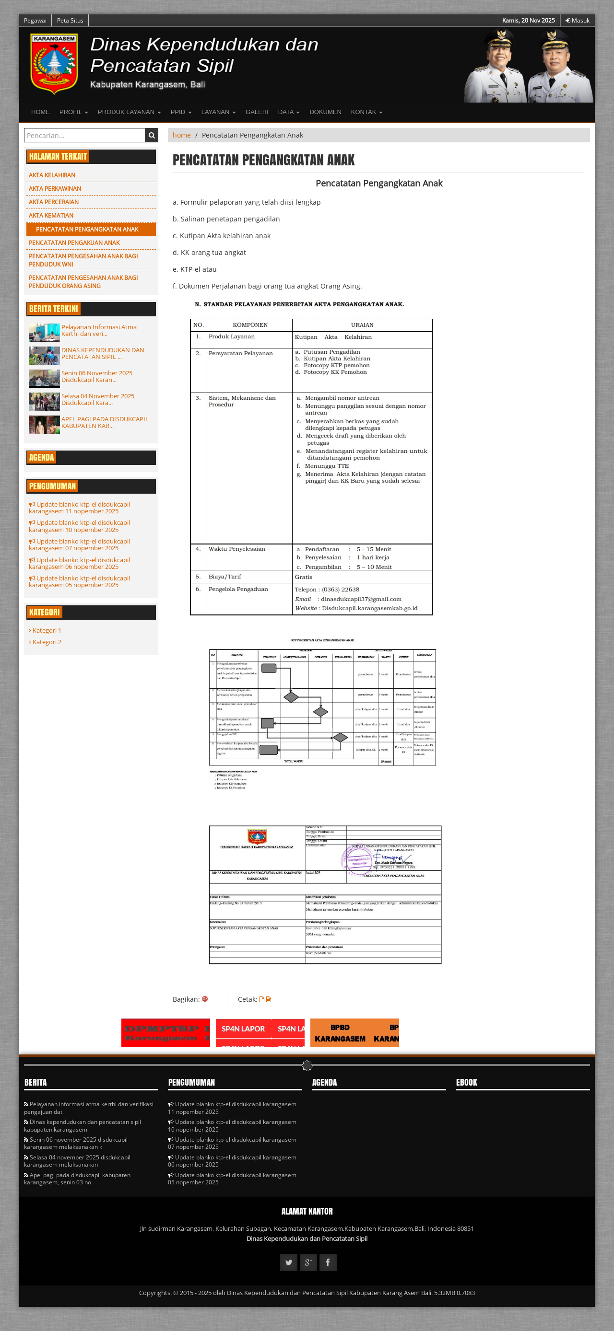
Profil (73, 112)
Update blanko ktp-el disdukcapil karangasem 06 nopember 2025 (79, 563)
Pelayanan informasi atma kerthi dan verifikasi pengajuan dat (89, 1107)
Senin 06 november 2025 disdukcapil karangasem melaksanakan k (76, 1143)
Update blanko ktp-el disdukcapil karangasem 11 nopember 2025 (79, 507)
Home (40, 112)
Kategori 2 (45, 641)
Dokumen (325, 112)
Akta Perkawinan (55, 189)
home (182, 134)
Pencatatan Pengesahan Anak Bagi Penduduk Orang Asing (83, 282)
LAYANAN (218, 112)
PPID (181, 112)
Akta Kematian (51, 215)
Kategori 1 (45, 630)
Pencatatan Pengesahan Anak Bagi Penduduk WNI (83, 260)
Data (289, 112)
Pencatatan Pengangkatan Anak (87, 229)
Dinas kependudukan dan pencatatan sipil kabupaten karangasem (82, 1125)
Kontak (367, 112)
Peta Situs (70, 20)
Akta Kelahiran (52, 175)
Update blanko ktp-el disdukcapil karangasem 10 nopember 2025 (79, 525)
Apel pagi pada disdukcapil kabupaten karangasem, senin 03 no (77, 1178)
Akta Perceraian (54, 202)
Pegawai (35, 20)
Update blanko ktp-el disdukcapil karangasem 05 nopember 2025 (79, 581)
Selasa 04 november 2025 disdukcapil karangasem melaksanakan (77, 1161)
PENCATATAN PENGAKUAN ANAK (74, 243)
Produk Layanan (129, 112)
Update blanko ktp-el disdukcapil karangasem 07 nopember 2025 (79, 544)
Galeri (257, 112)
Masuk (578, 20)
